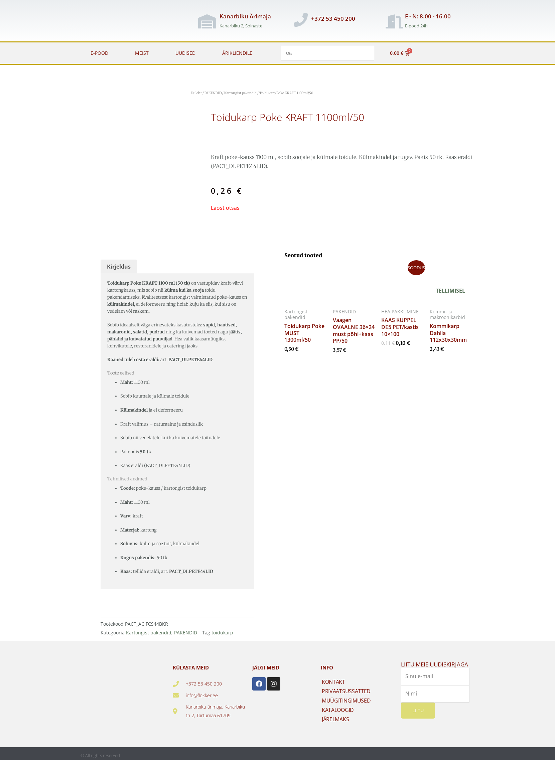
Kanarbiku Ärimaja (245, 16)
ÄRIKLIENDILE (237, 53)
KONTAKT (333, 682)
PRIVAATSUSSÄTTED (346, 691)
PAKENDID (213, 93)
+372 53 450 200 (333, 18)
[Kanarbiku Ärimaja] (207, 21)
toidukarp (222, 632)
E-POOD (99, 53)
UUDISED (185, 53)
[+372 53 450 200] (301, 20)
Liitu (418, 710)
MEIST (142, 53)
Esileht (196, 93)
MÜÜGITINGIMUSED (346, 700)
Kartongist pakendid (240, 93)
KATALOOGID (338, 710)
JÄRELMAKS (335, 719)
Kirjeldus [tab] (119, 266)
